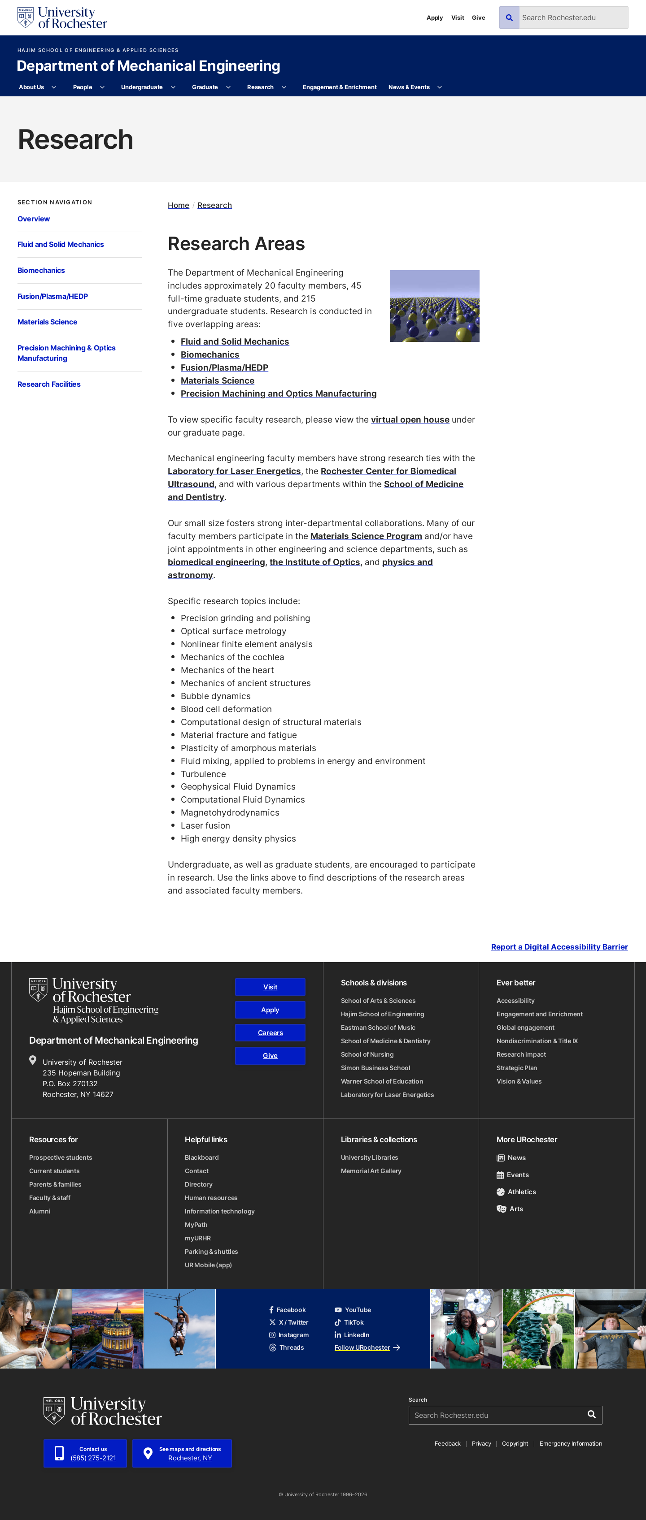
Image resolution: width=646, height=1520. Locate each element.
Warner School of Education (382, 1081)
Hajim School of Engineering (382, 1014)
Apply (435, 17)
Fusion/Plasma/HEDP (52, 296)
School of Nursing (367, 1054)
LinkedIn (352, 1334)
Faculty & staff (49, 1197)
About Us (31, 87)
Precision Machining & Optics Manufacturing (66, 353)
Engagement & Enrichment (339, 87)
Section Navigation (55, 202)
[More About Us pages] (54, 87)
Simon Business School (375, 1067)
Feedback (448, 1443)
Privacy (481, 1443)
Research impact (521, 1054)
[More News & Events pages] (439, 87)
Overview (34, 219)
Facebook (287, 1309)
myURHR (197, 1238)
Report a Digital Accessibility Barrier (559, 947)
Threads (286, 1347)
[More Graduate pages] (228, 87)
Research (260, 87)
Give (478, 17)
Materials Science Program (366, 536)
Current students (54, 1170)
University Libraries (369, 1157)
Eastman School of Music (378, 1027)
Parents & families (55, 1184)
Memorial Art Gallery (371, 1170)
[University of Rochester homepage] (62, 17)
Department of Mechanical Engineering (148, 66)
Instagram (289, 1334)
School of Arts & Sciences (378, 1000)
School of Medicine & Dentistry (386, 1040)
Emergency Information (571, 1443)
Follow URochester (367, 1347)
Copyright (515, 1443)
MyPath (196, 1224)
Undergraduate (142, 87)
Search (418, 1400)
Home (178, 205)
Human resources (211, 1197)
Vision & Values (519, 1081)
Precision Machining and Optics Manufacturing (279, 393)
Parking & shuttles (211, 1251)
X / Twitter (289, 1322)
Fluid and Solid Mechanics (60, 244)
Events (513, 1174)
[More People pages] (102, 87)
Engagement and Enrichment (540, 1014)
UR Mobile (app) (208, 1265)
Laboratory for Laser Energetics (234, 471)
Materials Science (47, 322)
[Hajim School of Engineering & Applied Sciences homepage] (93, 1001)
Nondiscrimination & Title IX (537, 1040)
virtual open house (410, 419)
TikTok (349, 1322)
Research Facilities (49, 384)
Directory (198, 1184)
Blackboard (201, 1157)
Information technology (220, 1211)
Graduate (205, 87)
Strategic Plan (517, 1067)
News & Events (409, 87)
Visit (457, 17)
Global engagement (525, 1027)
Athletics (516, 1191)
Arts (510, 1208)
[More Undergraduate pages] (173, 87)
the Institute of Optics (315, 562)
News (511, 1157)
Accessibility (515, 1000)
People (82, 87)
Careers (270, 1032)
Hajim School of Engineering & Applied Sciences (98, 50)
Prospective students (60, 1157)
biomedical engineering (216, 562)
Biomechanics (41, 270)
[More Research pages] (283, 87)
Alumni (39, 1211)
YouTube (353, 1309)
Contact (196, 1170)
